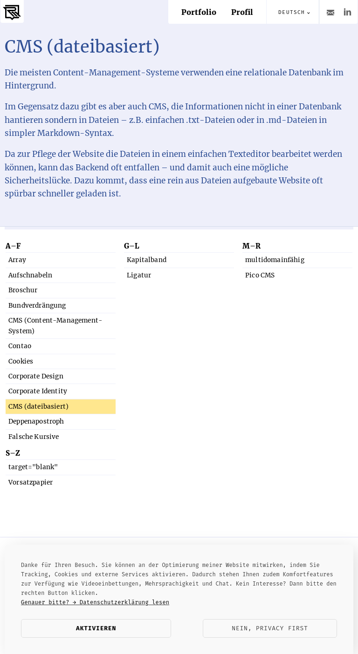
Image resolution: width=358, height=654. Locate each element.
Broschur (22, 290)
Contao (19, 346)
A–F (13, 246)
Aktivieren (96, 628)
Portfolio (198, 12)
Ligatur (139, 275)
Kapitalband (146, 260)
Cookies (20, 361)
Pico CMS (260, 275)
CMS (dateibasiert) (38, 407)
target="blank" (33, 467)
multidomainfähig (274, 260)
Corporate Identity (37, 391)
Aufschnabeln (30, 275)
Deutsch (291, 12)
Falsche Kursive (33, 437)
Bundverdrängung (37, 306)
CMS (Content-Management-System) (55, 326)
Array (17, 260)
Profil (242, 12)
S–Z (13, 453)
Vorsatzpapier (30, 482)
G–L (131, 246)
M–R (251, 246)
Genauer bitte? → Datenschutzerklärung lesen (95, 602)
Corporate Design (35, 376)
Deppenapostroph (36, 421)
